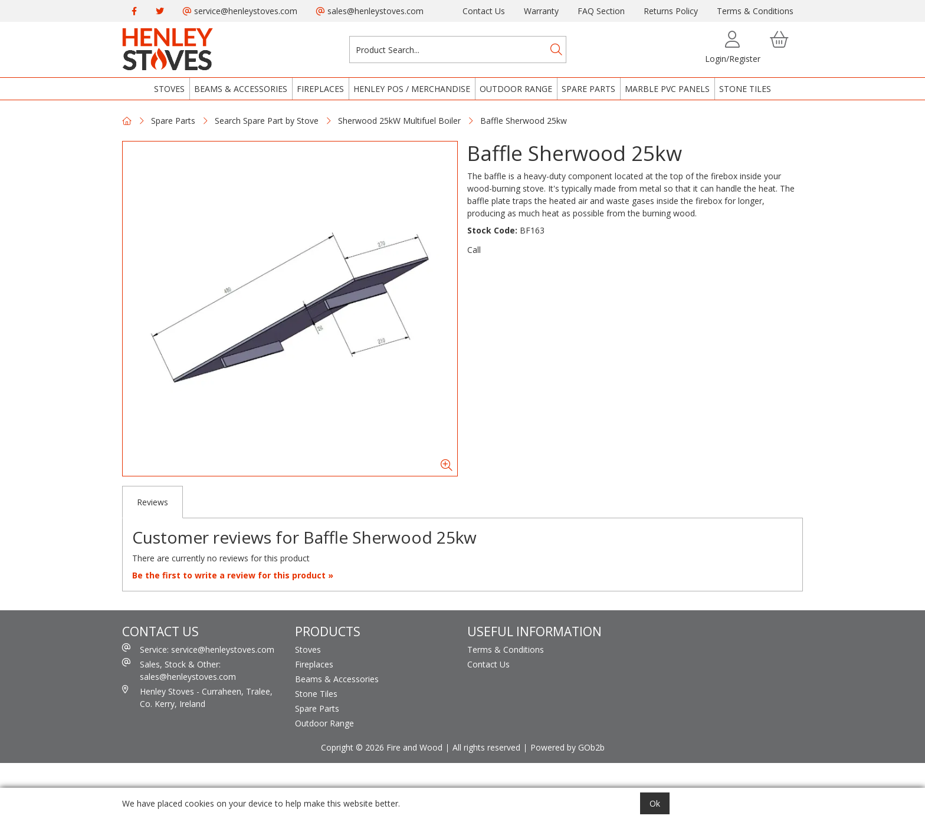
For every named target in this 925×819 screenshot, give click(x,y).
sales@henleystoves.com (370, 11)
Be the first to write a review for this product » (232, 575)
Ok (655, 803)
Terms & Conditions (755, 11)
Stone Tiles (745, 88)
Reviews (152, 502)
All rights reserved (486, 747)
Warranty (541, 11)
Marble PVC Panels (667, 88)
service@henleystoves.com (240, 11)
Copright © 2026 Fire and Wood (381, 747)
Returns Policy (671, 11)
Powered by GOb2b (567, 747)
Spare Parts (588, 88)
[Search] (556, 49)
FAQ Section (601, 11)
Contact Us (483, 11)
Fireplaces (320, 88)
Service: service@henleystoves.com (198, 649)
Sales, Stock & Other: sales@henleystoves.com (179, 670)
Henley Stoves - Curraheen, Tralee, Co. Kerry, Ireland (197, 697)
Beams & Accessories (240, 88)
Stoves (169, 88)
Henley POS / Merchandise (411, 88)
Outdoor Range (516, 88)
